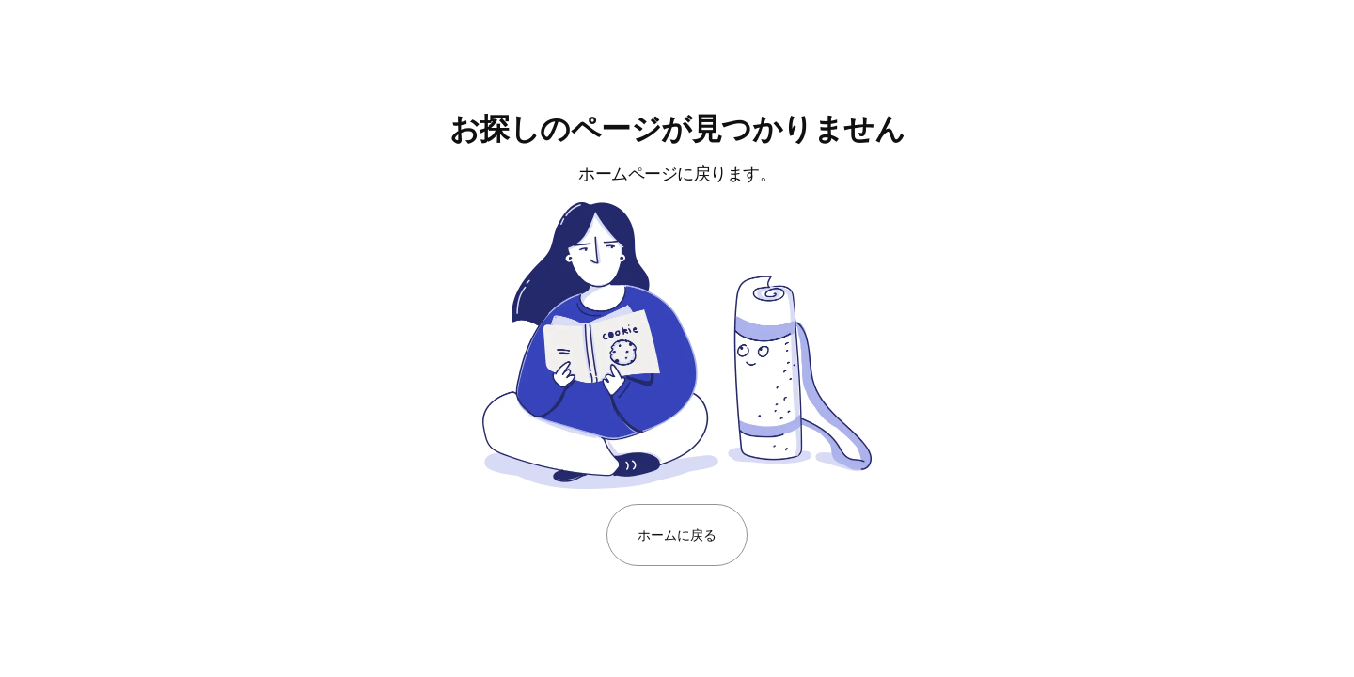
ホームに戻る (677, 535)
